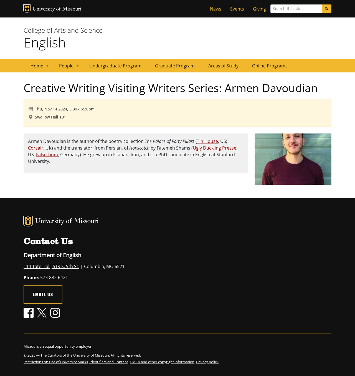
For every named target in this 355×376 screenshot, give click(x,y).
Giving (259, 9)
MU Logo (27, 8)
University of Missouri (57, 9)
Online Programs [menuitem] (270, 66)
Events (237, 9)
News (215, 9)
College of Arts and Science (63, 30)
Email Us (43, 294)
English (45, 42)
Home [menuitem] (36, 67)
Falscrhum (47, 155)
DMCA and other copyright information (162, 361)
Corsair (35, 148)
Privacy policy (207, 361)
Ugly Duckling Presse (214, 148)
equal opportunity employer (68, 346)
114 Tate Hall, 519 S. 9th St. (51, 266)
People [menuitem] (65, 67)
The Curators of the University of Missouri (74, 355)
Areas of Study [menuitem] (223, 66)
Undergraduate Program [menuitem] (115, 66)
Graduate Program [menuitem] (175, 66)
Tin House (207, 141)
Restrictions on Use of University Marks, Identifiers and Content (76, 361)
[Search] (326, 8)
